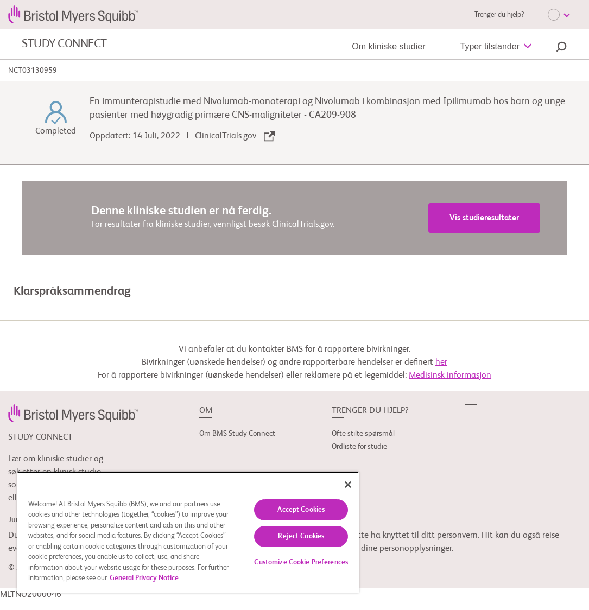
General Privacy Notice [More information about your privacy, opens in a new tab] (144, 578)
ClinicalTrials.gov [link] (235, 136)
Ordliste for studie (359, 446)
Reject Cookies (301, 536)
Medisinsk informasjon (450, 375)
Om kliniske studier (388, 46)
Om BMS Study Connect (237, 433)
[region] (188, 532)
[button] (561, 48)
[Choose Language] (558, 15)
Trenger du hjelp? (499, 14)
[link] (73, 413)
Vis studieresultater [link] (484, 218)
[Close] (348, 484)
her (441, 362)
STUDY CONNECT (64, 44)
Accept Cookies (301, 509)
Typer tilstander (490, 46)
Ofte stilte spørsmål (363, 433)
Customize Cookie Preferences (301, 562)
